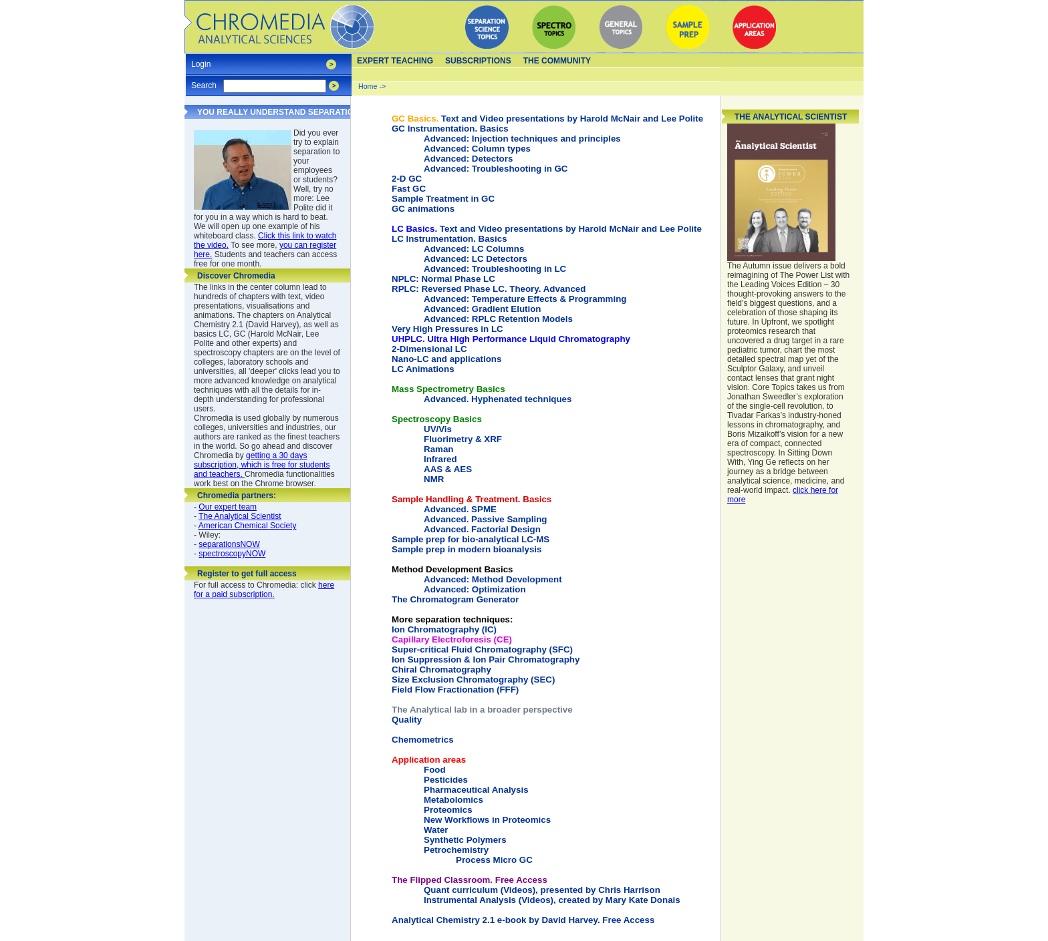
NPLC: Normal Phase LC (443, 279)
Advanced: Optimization (475, 589)
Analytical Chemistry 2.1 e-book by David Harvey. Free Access (523, 920)
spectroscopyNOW (232, 553)
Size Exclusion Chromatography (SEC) (473, 680)
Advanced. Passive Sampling (485, 519)
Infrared (440, 459)
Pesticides (446, 780)
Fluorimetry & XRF (463, 439)
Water (436, 830)
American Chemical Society (248, 525)
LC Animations (423, 369)
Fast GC (409, 189)
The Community (557, 60)
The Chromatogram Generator (455, 599)
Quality (407, 720)
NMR (434, 479)
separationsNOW (229, 544)
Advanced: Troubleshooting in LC (495, 269)
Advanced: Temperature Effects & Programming (525, 299)
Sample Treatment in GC (443, 199)
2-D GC (407, 179)
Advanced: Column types (477, 149)
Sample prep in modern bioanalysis (466, 549)
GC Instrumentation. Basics (450, 129)
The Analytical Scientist (240, 516)
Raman (438, 449)
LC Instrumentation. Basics (449, 239)
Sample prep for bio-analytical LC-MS (470, 539)
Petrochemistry (456, 850)
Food (435, 770)
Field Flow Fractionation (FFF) (455, 690)
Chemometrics (423, 740)
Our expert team (228, 507)
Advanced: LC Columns (474, 249)
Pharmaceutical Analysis (476, 790)
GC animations (423, 209)
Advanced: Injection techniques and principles (522, 139)
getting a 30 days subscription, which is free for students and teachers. (262, 465)
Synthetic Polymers (465, 840)
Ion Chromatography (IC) (452, 624)
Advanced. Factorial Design (482, 529)
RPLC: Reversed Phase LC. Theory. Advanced (488, 289)
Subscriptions (478, 60)
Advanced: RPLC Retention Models (498, 319)
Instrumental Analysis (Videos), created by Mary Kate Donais (552, 900)
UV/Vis (438, 429)
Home (367, 86)
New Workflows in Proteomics (487, 820)
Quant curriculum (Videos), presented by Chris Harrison (542, 890)
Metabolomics (453, 800)
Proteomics (448, 810)
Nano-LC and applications (446, 359)
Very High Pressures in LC (447, 329)
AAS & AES (448, 469)
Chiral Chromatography (441, 670)
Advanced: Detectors (468, 159)
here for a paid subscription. (264, 589)
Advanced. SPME (460, 509)
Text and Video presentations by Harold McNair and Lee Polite (547, 119)
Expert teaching (395, 60)
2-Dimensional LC (429, 349)
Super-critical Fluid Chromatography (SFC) (482, 649)
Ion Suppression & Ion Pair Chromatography (485, 659)
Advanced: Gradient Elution (482, 309)
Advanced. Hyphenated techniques (497, 399)
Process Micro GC (494, 860)
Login (201, 59)
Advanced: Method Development (493, 579)
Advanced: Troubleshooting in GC (495, 169)
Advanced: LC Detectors (475, 259)
